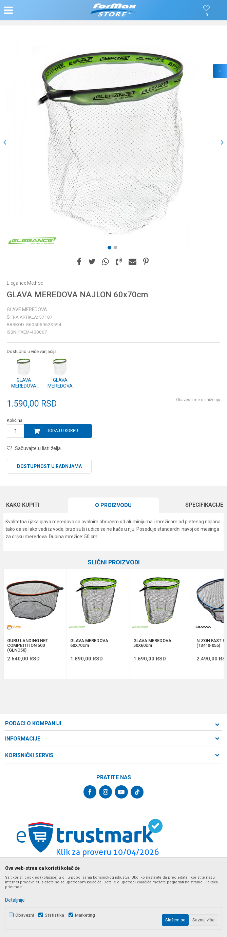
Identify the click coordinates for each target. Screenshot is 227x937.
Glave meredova (27, 309)
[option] (113, 142)
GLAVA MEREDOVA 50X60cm (152, 643)
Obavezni (24, 915)
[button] (37, 10)
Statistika (54, 915)
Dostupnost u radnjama (49, 466)
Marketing (85, 915)
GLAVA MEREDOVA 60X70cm (89, 643)
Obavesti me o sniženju (198, 399)
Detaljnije (15, 900)
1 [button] (110, 248)
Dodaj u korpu (62, 430)
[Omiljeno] (206, 15)
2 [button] (116, 248)
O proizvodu (113, 505)
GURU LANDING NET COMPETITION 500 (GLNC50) (27, 645)
